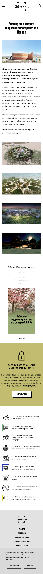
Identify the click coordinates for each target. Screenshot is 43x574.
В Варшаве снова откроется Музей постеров (24, 478)
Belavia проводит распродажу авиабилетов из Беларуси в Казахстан (23, 468)
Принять (30, 565)
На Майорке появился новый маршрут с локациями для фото (25, 417)
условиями (8, 557)
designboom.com (23, 280)
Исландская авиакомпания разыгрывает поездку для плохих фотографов (22, 437)
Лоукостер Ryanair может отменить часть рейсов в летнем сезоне (24, 488)
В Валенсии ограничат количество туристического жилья (23, 457)
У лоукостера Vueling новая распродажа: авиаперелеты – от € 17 (23, 427)
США (24, 338)
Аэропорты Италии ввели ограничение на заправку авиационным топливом (25, 447)
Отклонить (14, 565)
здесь (18, 132)
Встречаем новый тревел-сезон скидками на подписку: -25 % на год (23, 498)
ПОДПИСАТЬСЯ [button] (21, 394)
